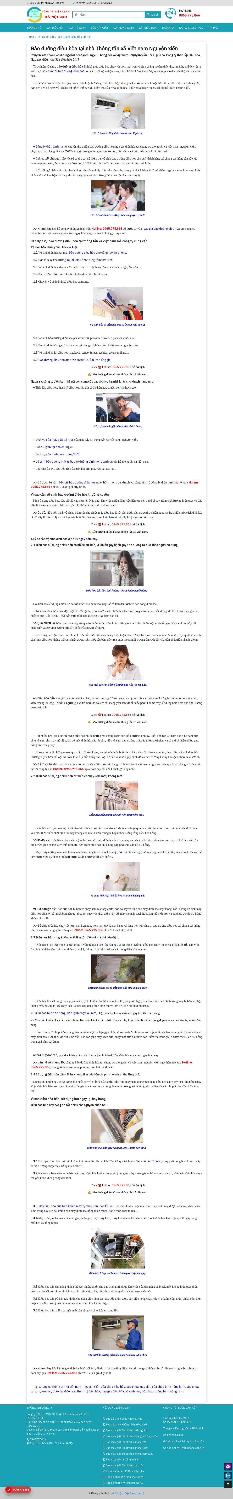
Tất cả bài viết (45, 36)
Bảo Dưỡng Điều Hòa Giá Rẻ (73, 36)
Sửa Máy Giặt (99, 27)
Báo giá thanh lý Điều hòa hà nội (123, 1482)
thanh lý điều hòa (88, 1391)
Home (30, 36)
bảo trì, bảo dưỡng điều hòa (66, 71)
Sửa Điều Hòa (55, 27)
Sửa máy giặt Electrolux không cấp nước (128, 1453)
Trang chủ (34, 27)
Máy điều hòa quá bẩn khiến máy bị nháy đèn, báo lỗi (73, 1206)
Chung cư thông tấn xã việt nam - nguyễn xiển (69, 1387)
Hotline (185, 11)
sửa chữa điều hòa (113, 1387)
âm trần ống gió (100, 360)
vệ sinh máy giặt (136, 1391)
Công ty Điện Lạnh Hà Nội (129, 1493)
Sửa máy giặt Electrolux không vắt (124, 1442)
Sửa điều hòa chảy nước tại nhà (122, 1418)
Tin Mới (213, 27)
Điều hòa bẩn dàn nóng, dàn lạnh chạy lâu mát (65, 1013)
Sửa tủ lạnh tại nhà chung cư (54, 447)
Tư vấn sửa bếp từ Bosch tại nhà (123, 1471)
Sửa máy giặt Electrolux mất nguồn (125, 1430)
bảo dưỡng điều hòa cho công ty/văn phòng (97, 252)
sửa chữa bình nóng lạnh (168, 1387)
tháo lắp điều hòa (64, 1391)
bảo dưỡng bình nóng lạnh (91, 461)
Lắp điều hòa (147, 27)
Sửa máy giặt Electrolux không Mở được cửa (130, 1436)
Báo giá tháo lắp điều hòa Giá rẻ (123, 1477)
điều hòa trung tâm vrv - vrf (93, 260)
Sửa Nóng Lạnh (123, 27)
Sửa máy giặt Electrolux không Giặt (125, 1447)
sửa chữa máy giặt (139, 1387)
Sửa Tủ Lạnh (77, 27)
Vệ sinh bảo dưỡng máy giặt (54, 461)
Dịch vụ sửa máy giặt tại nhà (54, 440)
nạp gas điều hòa (112, 1391)
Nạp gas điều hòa (191, 27)
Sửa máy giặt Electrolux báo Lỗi (123, 1465)
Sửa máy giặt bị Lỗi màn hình (121, 1459)
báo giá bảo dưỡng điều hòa (161, 228)
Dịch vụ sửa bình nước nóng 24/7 (58, 454)
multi (70, 260)
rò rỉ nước (154, 1161)
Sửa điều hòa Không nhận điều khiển (125, 1424)
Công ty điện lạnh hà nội (51, 146)
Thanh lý (168, 27)
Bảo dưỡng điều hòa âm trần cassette (63, 360)
